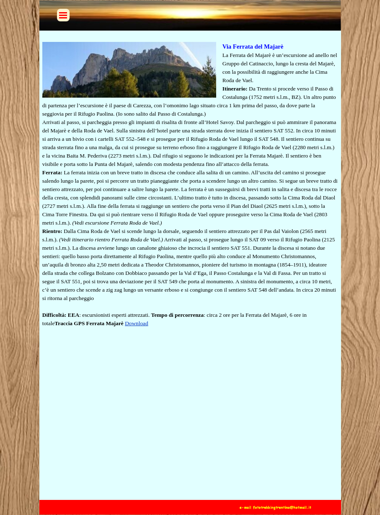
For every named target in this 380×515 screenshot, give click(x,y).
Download (136, 323)
